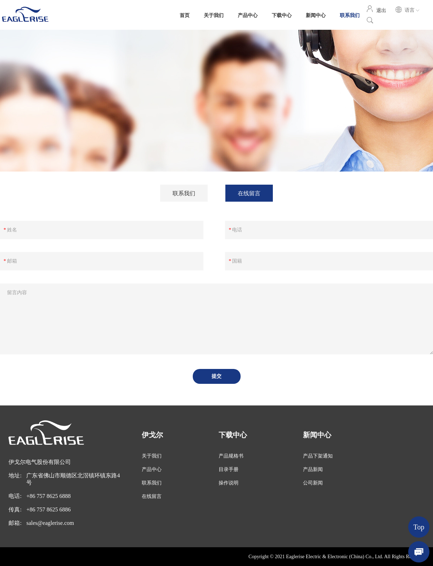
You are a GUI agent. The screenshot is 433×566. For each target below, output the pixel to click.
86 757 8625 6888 (50, 496)
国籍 (237, 261)
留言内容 (17, 292)
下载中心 (282, 15)
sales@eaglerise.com (50, 523)
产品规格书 (231, 456)
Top (419, 527)
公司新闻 (313, 483)
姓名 (12, 229)
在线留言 (249, 193)
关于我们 (214, 15)
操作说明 (228, 483)
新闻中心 (316, 15)
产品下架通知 (318, 456)
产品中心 (248, 15)
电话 (237, 229)
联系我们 (350, 15)
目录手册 (228, 469)
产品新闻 (313, 469)
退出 (381, 10)
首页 (185, 15)
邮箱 (12, 261)
